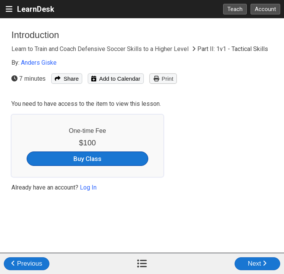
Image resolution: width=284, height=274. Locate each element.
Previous (26, 263)
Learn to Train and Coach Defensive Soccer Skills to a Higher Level (100, 49)
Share (67, 78)
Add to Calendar (115, 78)
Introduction (35, 35)
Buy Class (87, 158)
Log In (88, 187)
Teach (235, 9)
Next (257, 263)
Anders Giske (39, 62)
